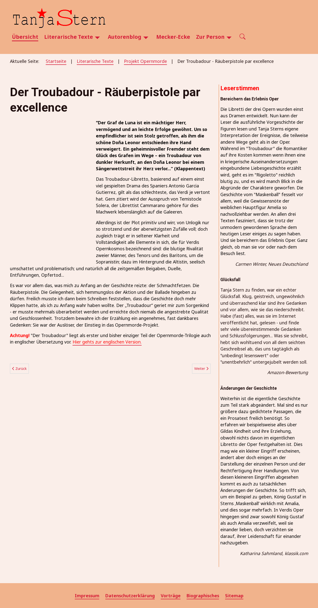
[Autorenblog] (145, 37)
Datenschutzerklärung (130, 596)
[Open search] (242, 37)
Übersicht (25, 36)
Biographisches (203, 596)
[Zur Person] (229, 37)
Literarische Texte (68, 36)
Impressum (87, 596)
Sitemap (234, 596)
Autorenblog (124, 36)
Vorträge (171, 596)
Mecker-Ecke (173, 36)
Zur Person (210, 36)
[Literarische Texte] (97, 37)
